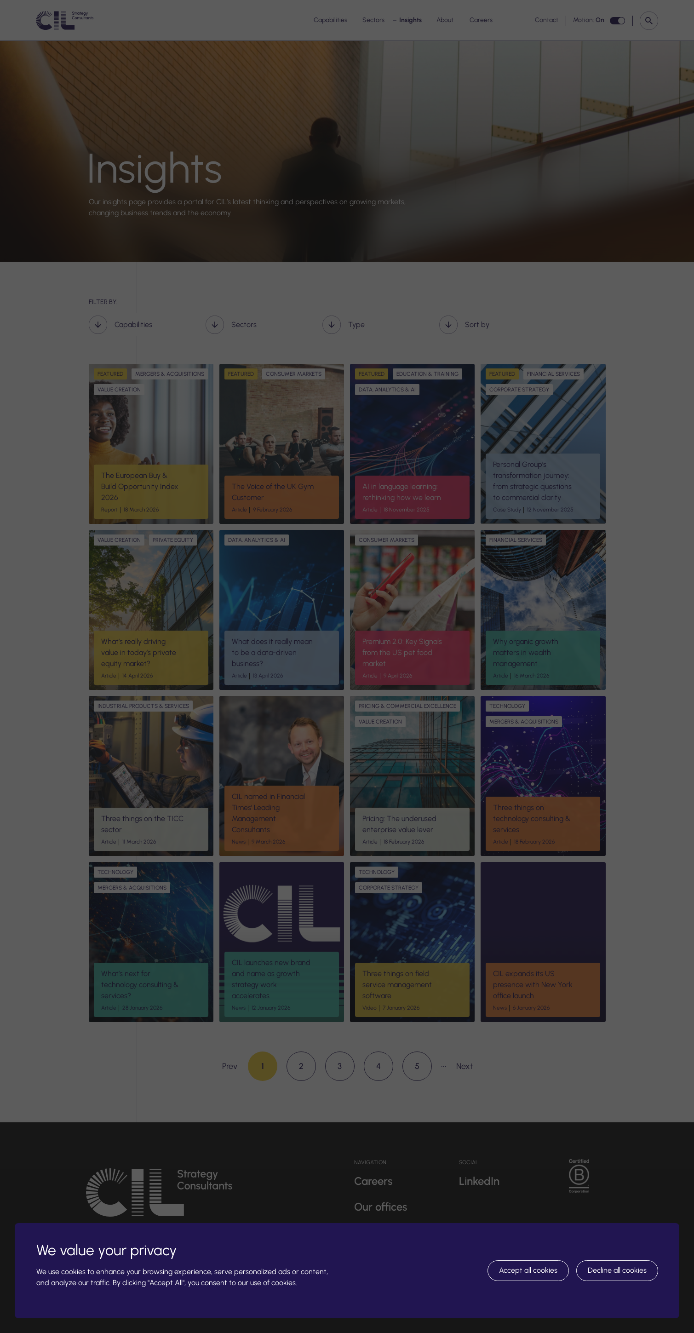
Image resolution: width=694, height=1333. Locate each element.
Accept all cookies (528, 1270)
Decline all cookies (617, 1270)
